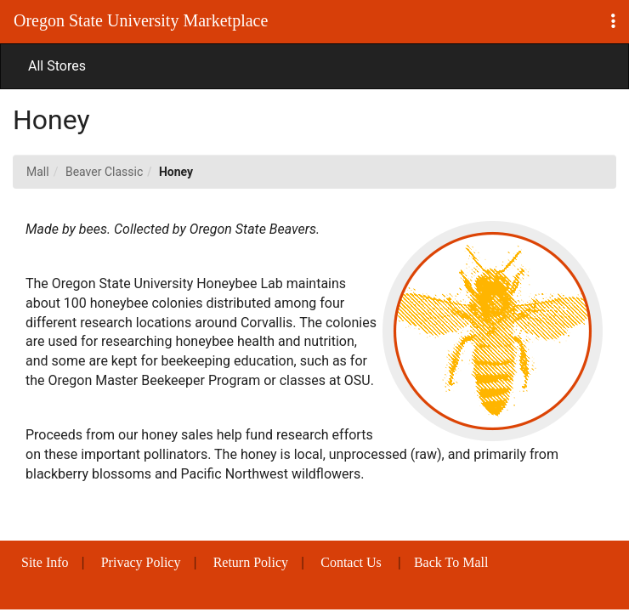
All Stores (57, 66)
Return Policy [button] (250, 562)
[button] (613, 21)
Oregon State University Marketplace (141, 20)
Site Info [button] (45, 562)
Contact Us (351, 562)
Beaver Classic (104, 171)
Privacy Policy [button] (141, 562)
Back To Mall (451, 562)
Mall (37, 171)
